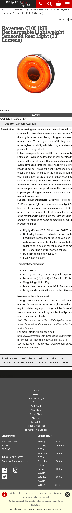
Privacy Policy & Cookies (36, 430)
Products (6, 9)
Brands (36, 402)
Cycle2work (36, 406)
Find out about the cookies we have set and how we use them (35, 509)
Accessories (17, 9)
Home (36, 390)
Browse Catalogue (36, 398)
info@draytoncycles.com (19, 461)
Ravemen (5, 110)
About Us (36, 418)
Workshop (36, 410)
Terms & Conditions (36, 426)
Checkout (36, 394)
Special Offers (36, 414)
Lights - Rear (30, 9)
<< (60, 19)
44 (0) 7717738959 (14, 457)
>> (70, 19)
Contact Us (36, 422)
